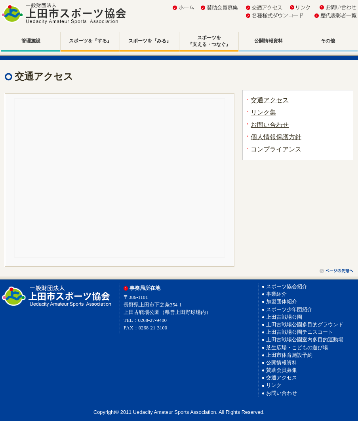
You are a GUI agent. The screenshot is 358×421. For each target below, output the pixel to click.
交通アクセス (270, 100)
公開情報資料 (268, 41)
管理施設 (30, 41)
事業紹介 (276, 294)
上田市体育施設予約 (289, 355)
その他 (328, 41)
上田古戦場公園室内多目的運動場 (304, 340)
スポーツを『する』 (90, 41)
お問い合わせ (270, 124)
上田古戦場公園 (284, 317)
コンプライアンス (276, 149)
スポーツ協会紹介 (286, 286)
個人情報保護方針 (276, 137)
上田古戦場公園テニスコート (299, 332)
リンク (274, 385)
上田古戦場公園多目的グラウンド (304, 324)
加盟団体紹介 (281, 301)
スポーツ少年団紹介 (289, 309)
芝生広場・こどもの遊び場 (297, 347)
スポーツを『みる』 (149, 41)
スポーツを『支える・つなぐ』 (209, 41)
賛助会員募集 (281, 370)
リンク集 (263, 112)
